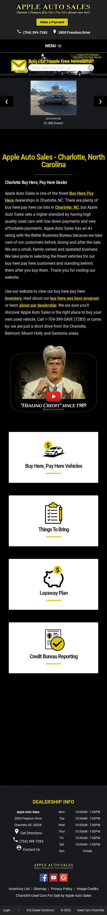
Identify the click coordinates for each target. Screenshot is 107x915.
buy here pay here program (74, 298)
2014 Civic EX (53, 118)
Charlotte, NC (67, 207)
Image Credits (87, 889)
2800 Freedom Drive (71, 31)
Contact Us (31, 850)
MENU (53, 45)
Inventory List (19, 889)
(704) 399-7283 (32, 31)
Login (6, 910)
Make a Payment (52, 22)
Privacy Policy (61, 889)
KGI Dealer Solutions (40, 910)
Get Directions (31, 833)
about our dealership (37, 305)
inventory (13, 298)
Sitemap (40, 889)
